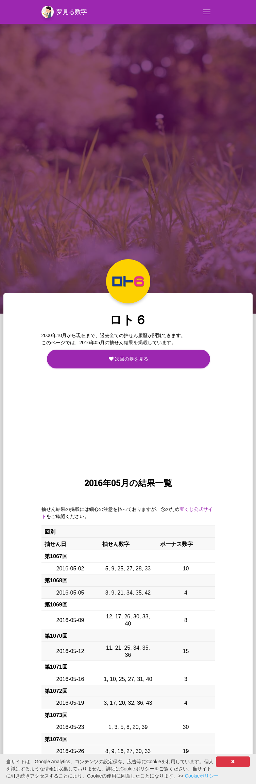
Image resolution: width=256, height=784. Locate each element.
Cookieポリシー (202, 776)
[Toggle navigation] (207, 12)
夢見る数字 (64, 12)
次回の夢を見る (128, 359)
